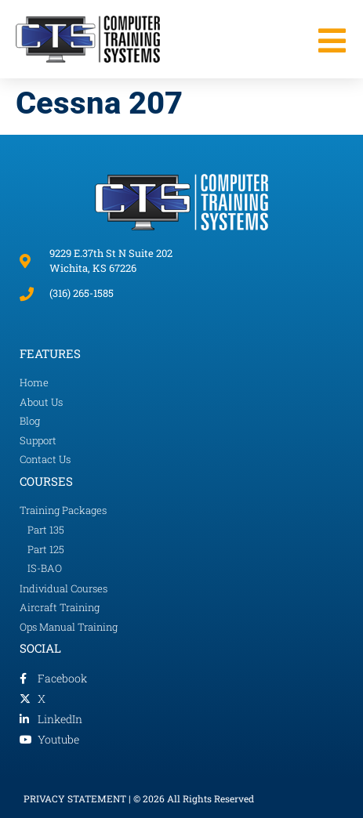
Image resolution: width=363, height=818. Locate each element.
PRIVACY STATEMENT (75, 798)
